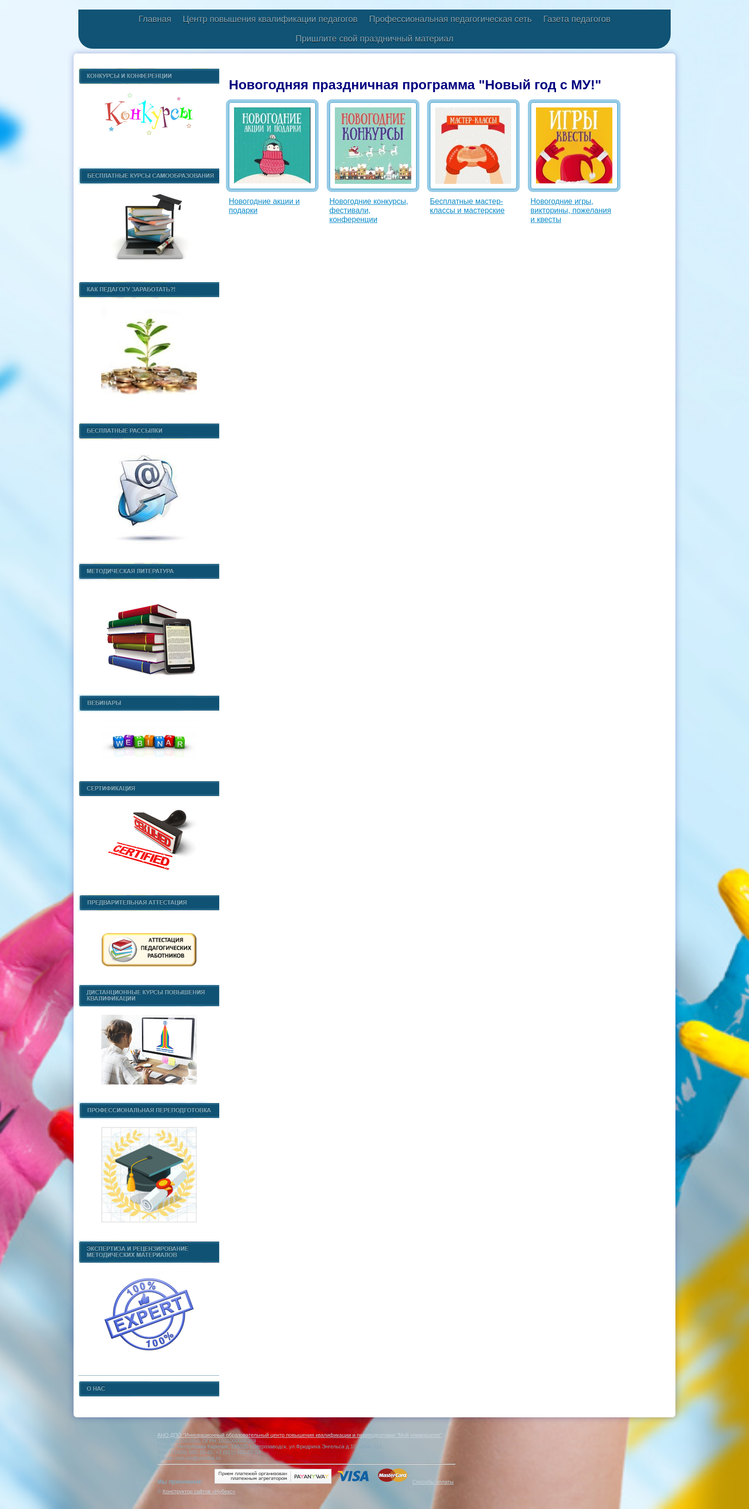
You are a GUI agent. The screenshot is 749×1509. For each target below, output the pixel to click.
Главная (155, 19)
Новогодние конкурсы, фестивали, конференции (369, 210)
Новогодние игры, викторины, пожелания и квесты (571, 210)
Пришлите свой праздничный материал (374, 38)
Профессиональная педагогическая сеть (450, 19)
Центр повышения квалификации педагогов (269, 19)
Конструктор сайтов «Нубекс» (198, 1491)
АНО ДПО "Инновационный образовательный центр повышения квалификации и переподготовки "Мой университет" (299, 1435)
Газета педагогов (576, 19)
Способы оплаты (432, 1482)
